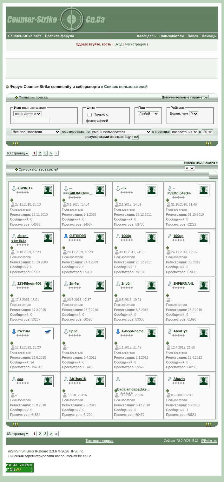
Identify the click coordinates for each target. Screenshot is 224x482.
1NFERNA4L (183, 283)
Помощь (209, 36)
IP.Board (41, 451)
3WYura (23, 331)
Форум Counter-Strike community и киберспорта (55, 87)
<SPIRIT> (25, 188)
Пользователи (172, 36)
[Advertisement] (112, 68)
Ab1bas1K (78, 379)
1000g (126, 236)
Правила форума (59, 36)
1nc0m (127, 283)
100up (178, 236)
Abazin (179, 379)
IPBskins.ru (209, 441)
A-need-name (133, 331)
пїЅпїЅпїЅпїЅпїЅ (21, 451)
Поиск (193, 36)
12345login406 (29, 283)
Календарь (146, 36)
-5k (124, 188)
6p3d (73, 331)
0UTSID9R (77, 236)
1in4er (74, 283)
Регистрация (135, 44)
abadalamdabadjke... (132, 389)
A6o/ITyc (180, 331)
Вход (118, 44)
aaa (20, 379)
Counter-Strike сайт (24, 36)
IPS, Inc (77, 451)
